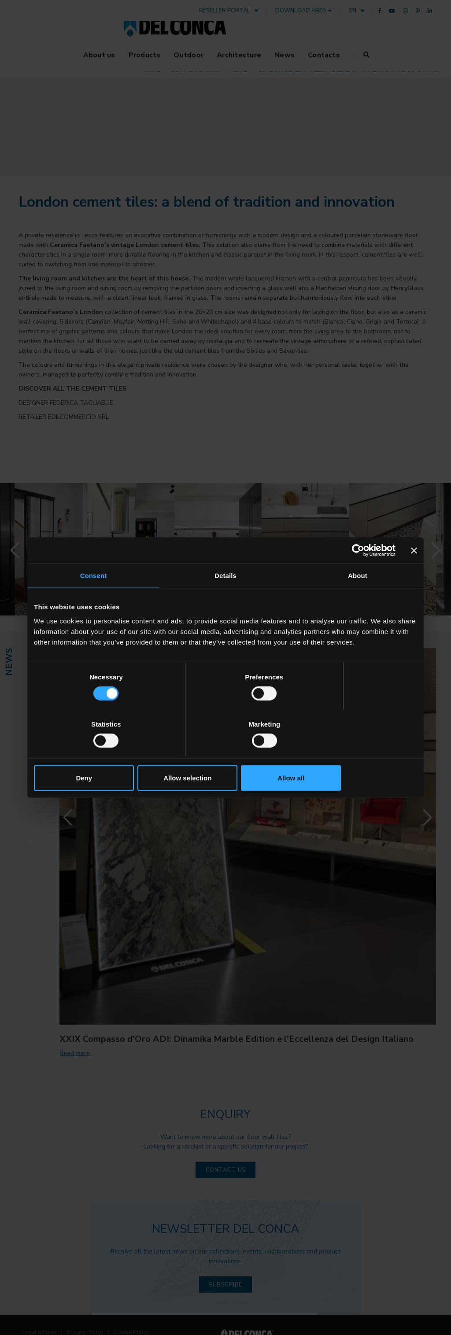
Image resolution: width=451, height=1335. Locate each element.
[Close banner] (414, 574)
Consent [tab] (93, 599)
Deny (97, 754)
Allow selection (225, 754)
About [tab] (357, 599)
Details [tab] (225, 599)
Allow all (354, 754)
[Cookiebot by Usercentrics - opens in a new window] (357, 574)
